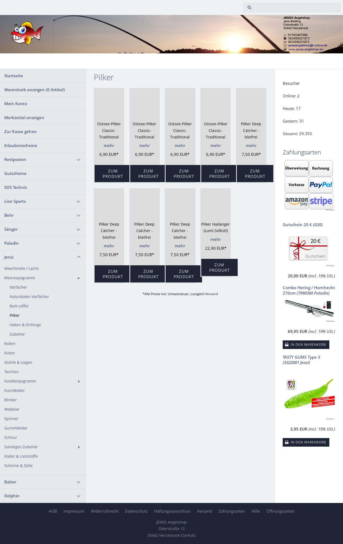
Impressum (74, 511)
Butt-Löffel (19, 306)
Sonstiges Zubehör (21, 446)
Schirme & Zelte (18, 465)
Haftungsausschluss (172, 511)
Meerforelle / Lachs (21, 268)
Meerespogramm (19, 277)
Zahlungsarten (231, 511)
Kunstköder (14, 390)
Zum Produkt (113, 173)
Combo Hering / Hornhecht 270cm (309, 290)
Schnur (10, 437)
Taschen (11, 371)
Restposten (15, 159)
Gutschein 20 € (303, 224)
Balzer (10, 481)
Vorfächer (18, 287)
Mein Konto (15, 103)
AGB (53, 511)
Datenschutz (136, 511)
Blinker (10, 400)
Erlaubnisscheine (20, 145)
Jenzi (8, 257)
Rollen (10, 343)
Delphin (12, 495)
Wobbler (12, 409)
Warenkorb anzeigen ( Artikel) (34, 89)
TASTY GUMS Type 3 (301, 359)
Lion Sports (15, 201)
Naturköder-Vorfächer (29, 296)
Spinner (11, 418)
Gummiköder (16, 428)
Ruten (9, 353)
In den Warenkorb (308, 344)
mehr (109, 145)
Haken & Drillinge (25, 324)
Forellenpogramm (20, 381)
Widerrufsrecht (104, 511)
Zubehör (17, 334)
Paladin (11, 243)
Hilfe (255, 511)
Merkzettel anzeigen (24, 117)
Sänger (11, 229)
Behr (9, 215)
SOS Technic (15, 187)
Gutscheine (15, 173)
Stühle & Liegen (18, 362)
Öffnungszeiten (280, 511)
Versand (211, 294)
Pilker (15, 315)
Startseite (13, 75)
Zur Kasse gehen (20, 131)
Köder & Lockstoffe (21, 456)
